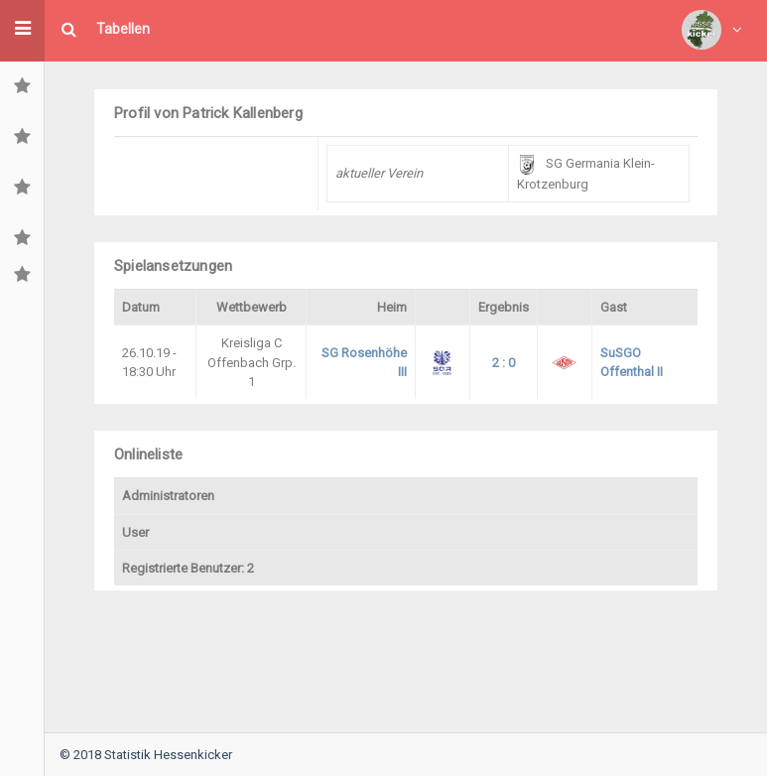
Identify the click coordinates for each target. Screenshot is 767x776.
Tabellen (123, 29)
